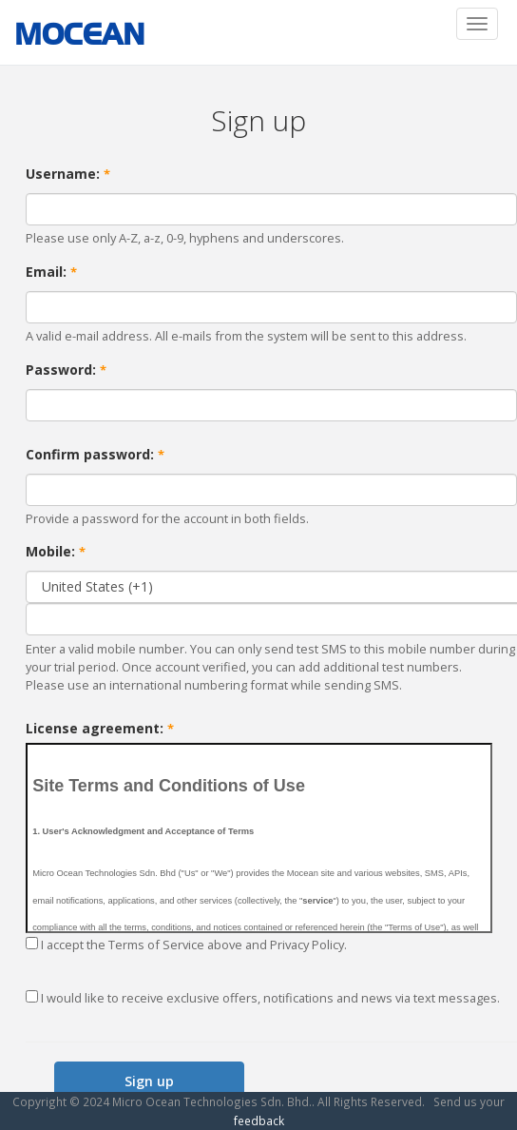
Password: (66, 369)
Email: (51, 272)
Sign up (149, 1081)
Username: (68, 174)
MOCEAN (79, 34)
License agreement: (100, 728)
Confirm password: (95, 454)
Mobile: (56, 551)
